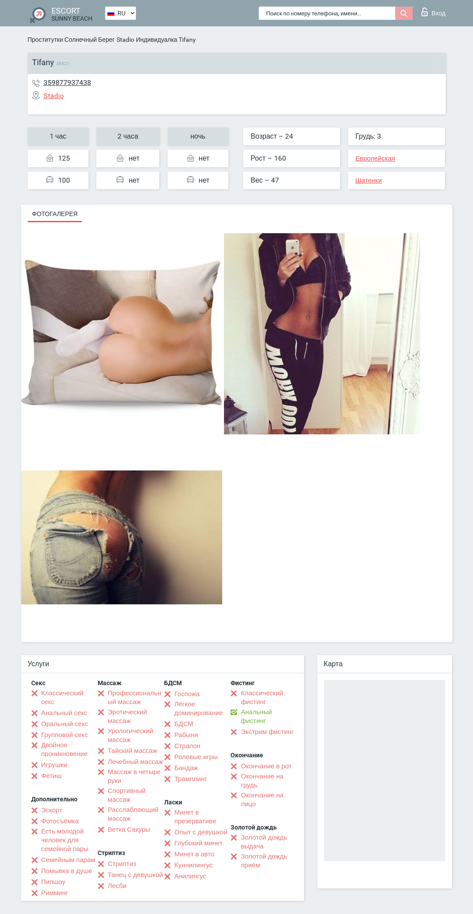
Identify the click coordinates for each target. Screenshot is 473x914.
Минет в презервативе (195, 816)
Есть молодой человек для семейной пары (64, 840)
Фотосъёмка (60, 821)
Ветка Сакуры (129, 829)
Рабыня (186, 735)
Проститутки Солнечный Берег (71, 39)
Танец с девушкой (135, 875)
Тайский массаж (132, 751)
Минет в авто (194, 854)
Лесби (117, 886)
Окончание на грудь (262, 780)
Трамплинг (190, 779)
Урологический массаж (130, 735)
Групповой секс (64, 735)
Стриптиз (122, 864)
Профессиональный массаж (134, 697)
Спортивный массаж (127, 795)
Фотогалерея (55, 213)
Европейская (375, 158)
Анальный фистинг (256, 716)
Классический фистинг (262, 697)
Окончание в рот (266, 766)
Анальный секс (64, 713)
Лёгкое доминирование (198, 708)
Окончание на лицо (262, 799)
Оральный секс (64, 724)
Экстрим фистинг (267, 732)
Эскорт (51, 810)
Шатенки (369, 180)
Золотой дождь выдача (264, 841)
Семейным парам (68, 860)
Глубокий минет (198, 843)
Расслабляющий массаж (133, 814)
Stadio (125, 39)
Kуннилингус (193, 865)
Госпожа (187, 694)
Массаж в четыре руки (134, 776)
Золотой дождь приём (264, 860)
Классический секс (62, 697)
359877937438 (67, 82)
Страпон (187, 746)
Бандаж (186, 768)
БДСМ (183, 724)
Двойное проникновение (64, 749)
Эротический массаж (127, 716)
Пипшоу (53, 882)
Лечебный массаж (135, 762)
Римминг (54, 893)
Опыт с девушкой (200, 832)
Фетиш (51, 776)
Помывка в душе (66, 871)
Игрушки (54, 765)
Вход (434, 12)
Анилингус (190, 876)
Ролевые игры (196, 757)
